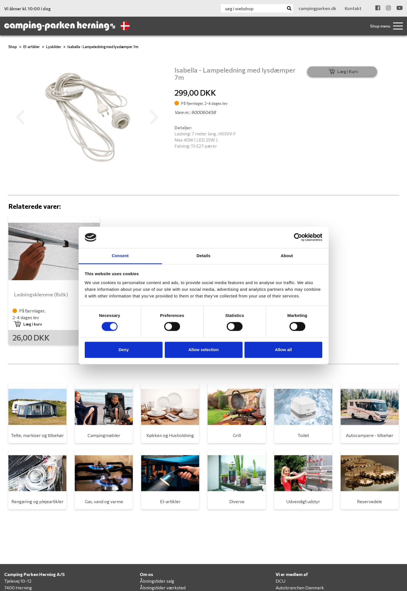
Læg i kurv (28, 324)
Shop (12, 46)
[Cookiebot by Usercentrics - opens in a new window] (298, 237)
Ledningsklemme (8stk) (41, 294)
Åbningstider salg (157, 580)
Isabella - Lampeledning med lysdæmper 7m (103, 46)
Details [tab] (204, 255)
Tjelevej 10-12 (17, 580)
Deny (124, 349)
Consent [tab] (120, 255)
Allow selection (203, 349)
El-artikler (31, 46)
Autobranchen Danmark (300, 587)
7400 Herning (18, 587)
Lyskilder (53, 46)
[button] (20, 117)
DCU (280, 580)
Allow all (283, 349)
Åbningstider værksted (163, 587)
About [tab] (287, 255)
